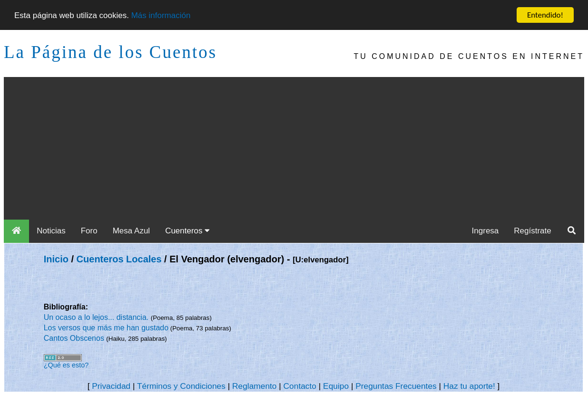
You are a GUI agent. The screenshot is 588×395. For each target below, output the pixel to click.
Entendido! (545, 15)
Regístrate (532, 230)
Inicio (56, 259)
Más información (161, 14)
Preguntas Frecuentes (396, 386)
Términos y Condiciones (181, 386)
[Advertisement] (294, 148)
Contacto (300, 386)
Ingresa (485, 230)
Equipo (336, 386)
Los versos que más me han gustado (106, 328)
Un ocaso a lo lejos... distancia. (97, 317)
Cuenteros (187, 230)
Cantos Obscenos (75, 338)
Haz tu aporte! (469, 386)
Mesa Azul (131, 230)
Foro (89, 230)
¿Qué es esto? (66, 365)
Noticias (51, 230)
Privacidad (111, 386)
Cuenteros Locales (119, 259)
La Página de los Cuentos (110, 52)
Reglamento (254, 386)
